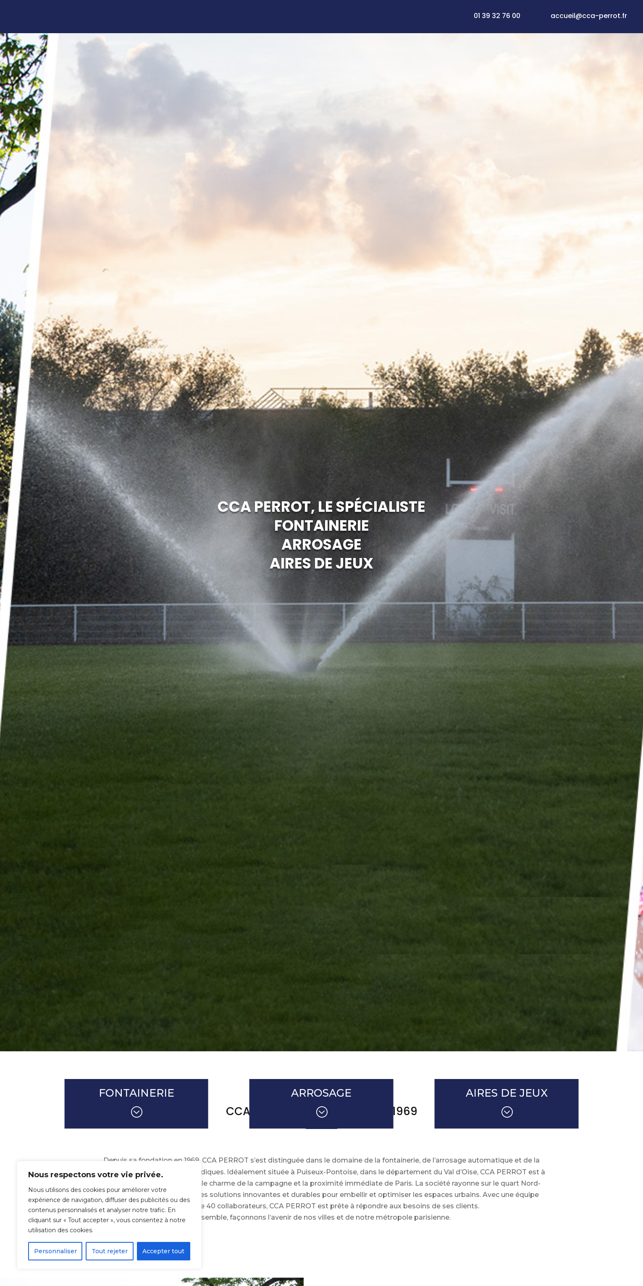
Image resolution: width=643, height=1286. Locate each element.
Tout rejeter (110, 1251)
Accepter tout (163, 1251)
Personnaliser (55, 1251)
